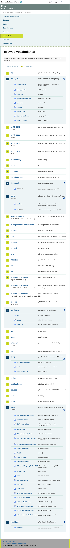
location (20, 94)
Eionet (11, 12)
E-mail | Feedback (9, 541)
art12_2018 (15, 127)
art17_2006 (15, 135)
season (19, 107)
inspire (14, 302)
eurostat (14, 231)
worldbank (15, 522)
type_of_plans (22, 120)
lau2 (13, 337)
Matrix (19, 453)
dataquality (15, 183)
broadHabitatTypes (23, 362)
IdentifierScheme (23, 448)
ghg (12, 254)
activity (19, 204)
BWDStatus (21, 429)
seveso (14, 390)
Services (6, 40)
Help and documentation (11, 16)
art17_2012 (15, 143)
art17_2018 (15, 152)
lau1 (13, 331)
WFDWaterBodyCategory (25, 506)
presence (20, 103)
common (14, 171)
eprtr (13, 196)
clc (18, 316)
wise (13, 407)
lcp (12, 351)
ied (12, 272)
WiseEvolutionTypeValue (25, 510)
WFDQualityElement (24, 502)
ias (12, 266)
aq (12, 73)
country (19, 527)
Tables (5, 24)
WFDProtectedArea (23, 497)
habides (14, 260)
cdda (13, 166)
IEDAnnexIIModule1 (19, 277)
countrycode (21, 84)
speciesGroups (22, 371)
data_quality (21, 90)
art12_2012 (15, 79)
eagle (19, 320)
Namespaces (7, 44)
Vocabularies (7, 36)
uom (13, 402)
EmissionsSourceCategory (26, 444)
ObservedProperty (23, 461)
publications (16, 384)
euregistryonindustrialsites (22, 225)
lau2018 (14, 343)
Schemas (6, 32)
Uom (18, 476)
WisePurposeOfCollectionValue (27, 515)
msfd (13, 357)
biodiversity (16, 160)
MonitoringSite (22, 457)
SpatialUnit (21, 471)
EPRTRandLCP (17, 217)
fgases (14, 242)
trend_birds (21, 111)
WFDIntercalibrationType (25, 493)
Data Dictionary (19, 12)
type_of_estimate (23, 116)
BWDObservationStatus (25, 415)
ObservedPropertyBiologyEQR (27, 466)
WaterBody (21, 489)
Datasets (6, 20)
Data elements (8, 28)
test (12, 396)
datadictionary (17, 177)
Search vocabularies (12, 66)
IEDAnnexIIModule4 (19, 294)
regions (19, 367)
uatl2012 (20, 324)
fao (12, 236)
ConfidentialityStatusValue (26, 438)
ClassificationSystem (24, 434)
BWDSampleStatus (23, 424)
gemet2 (14, 248)
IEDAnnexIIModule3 (19, 286)
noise (13, 378)
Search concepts (28, 66)
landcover (15, 310)
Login (53, 2)
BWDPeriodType (22, 420)
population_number (24, 98)
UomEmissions (22, 480)
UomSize (20, 484)
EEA (12, 2)
